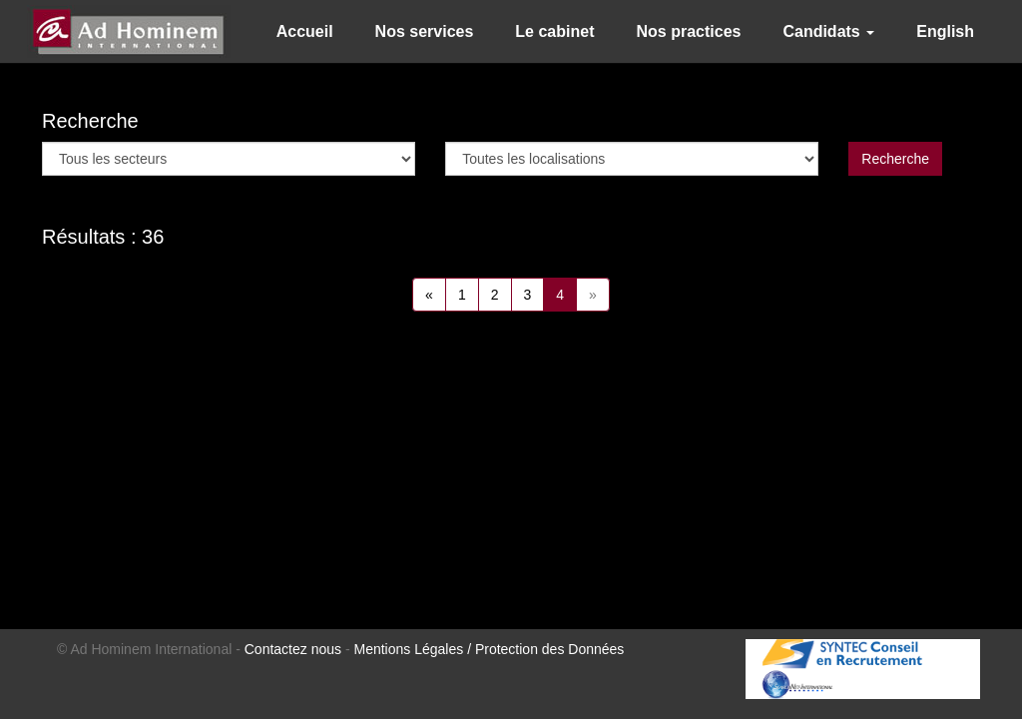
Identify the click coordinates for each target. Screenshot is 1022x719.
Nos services (424, 31)
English (945, 31)
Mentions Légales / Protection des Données (489, 649)
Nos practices (688, 31)
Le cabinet (554, 31)
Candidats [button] (828, 31)
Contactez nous (293, 649)
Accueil (304, 31)
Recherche (895, 159)
